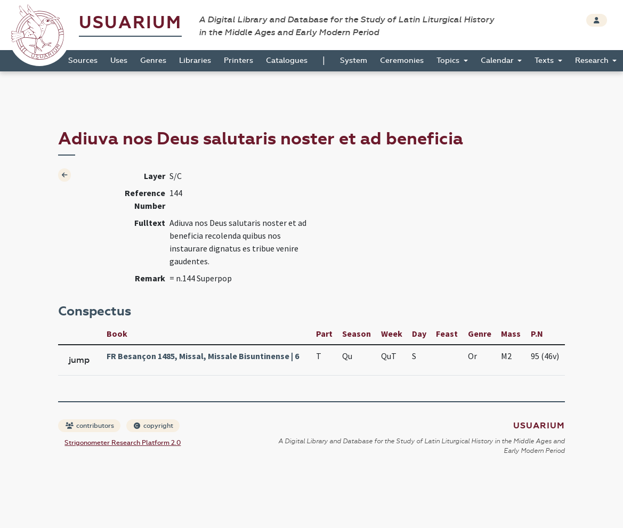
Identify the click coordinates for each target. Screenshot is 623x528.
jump (79, 360)
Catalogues (287, 60)
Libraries (195, 60)
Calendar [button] (498, 60)
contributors (90, 425)
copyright (153, 425)
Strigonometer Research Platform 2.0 (122, 442)
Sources (83, 60)
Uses (118, 60)
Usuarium (130, 22)
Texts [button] (545, 60)
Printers (238, 60)
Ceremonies (402, 60)
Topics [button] (449, 60)
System (353, 60)
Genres (153, 60)
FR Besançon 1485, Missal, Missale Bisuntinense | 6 (203, 356)
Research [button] (593, 60)
